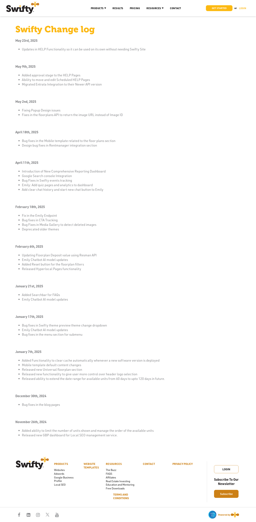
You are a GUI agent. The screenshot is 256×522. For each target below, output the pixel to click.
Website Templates (91, 465)
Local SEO (60, 484)
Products (97, 8)
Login (226, 469)
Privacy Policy (182, 464)
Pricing (135, 8)
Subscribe (226, 494)
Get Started (219, 8)
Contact (175, 8)
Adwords (59, 473)
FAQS (109, 473)
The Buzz (111, 470)
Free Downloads (115, 488)
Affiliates (111, 477)
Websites (59, 470)
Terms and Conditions (121, 496)
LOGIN (242, 8)
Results (117, 8)
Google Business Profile (64, 479)
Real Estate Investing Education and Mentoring (120, 482)
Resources (153, 8)
